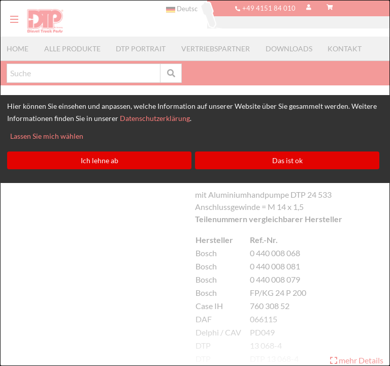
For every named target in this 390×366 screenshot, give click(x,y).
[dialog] (195, 183)
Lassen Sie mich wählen (46, 136)
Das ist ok (287, 160)
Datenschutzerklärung (155, 118)
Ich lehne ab (99, 160)
